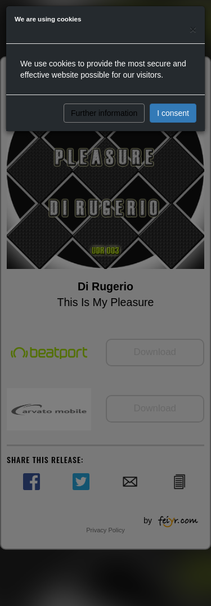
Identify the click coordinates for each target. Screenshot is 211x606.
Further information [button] (104, 113)
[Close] (193, 29)
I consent (173, 113)
